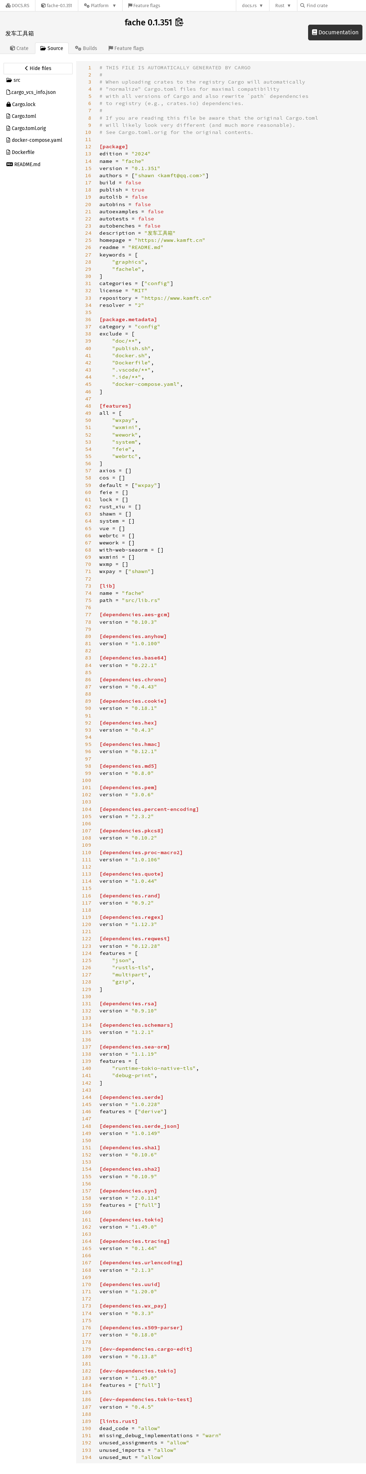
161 (87, 1219)
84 (88, 665)
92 (88, 722)
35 (88, 312)
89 (88, 701)
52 (88, 435)
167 (87, 1262)
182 (87, 1371)
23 (88, 226)
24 (88, 233)
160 (87, 1212)
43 (88, 370)
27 (88, 255)
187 (87, 1407)
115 (87, 888)
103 (87, 801)
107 (87, 830)
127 (87, 974)
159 (87, 1205)
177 (87, 1334)
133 (87, 1018)
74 (88, 593)
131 (87, 1003)
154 (87, 1169)
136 (87, 1039)
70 (88, 564)
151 (87, 1147)
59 (88, 485)
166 (87, 1255)
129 (87, 989)
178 (87, 1342)
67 (88, 542)
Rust (280, 5)
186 (87, 1399)
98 (88, 766)
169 (87, 1277)
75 (88, 600)
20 (88, 204)
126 (87, 967)
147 (87, 1118)
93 (88, 730)
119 (87, 917)
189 (87, 1421)
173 (87, 1306)
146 (87, 1111)
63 (88, 514)
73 (88, 586)
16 (88, 175)
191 (87, 1435)
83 (88, 657)
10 (88, 132)
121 (87, 931)
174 (87, 1313)
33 (88, 298)
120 (87, 924)
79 (88, 629)
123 (87, 946)
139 (87, 1061)
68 (88, 550)
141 (87, 1075)
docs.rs (249, 5)
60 (88, 492)
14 (88, 161)
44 (88, 377)
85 (88, 672)
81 (88, 643)
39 (88, 341)
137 (87, 1047)
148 (87, 1126)
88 (88, 694)
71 (88, 571)
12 (88, 146)
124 (87, 953)
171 (87, 1291)
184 (87, 1385)
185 (87, 1392)
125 (87, 960)
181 (87, 1363)
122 (87, 938)
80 (88, 636)
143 (87, 1090)
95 (88, 744)
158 (87, 1198)
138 (87, 1054)
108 (87, 838)
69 (88, 557)
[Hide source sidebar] (38, 68)
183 (87, 1378)
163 (87, 1234)
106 (87, 823)
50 (88, 420)
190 (87, 1428)
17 (88, 182)
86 (88, 679)
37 (88, 326)
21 (88, 211)
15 (88, 168)
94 (88, 737)
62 (88, 506)
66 (88, 535)
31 (88, 283)
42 (88, 362)
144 (87, 1097)
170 (87, 1284)
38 (88, 333)
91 (88, 715)
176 (87, 1327)
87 (88, 686)
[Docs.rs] (17, 5)
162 (87, 1227)
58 (88, 477)
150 (87, 1140)
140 (87, 1068)
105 (87, 816)
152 (87, 1154)
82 (88, 650)
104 (87, 809)
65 (88, 528)
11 (88, 139)
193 (87, 1450)
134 (87, 1025)
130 (87, 996)
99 (88, 773)
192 (87, 1442)
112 (87, 866)
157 (87, 1190)
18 (88, 189)
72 (88, 579)
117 (87, 903)
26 (88, 247)
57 (88, 470)
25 (88, 240)
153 (87, 1162)
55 (88, 456)
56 (88, 463)
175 (87, 1320)
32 (88, 290)
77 (88, 614)
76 (88, 607)
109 (87, 845)
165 (87, 1248)
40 (88, 348)
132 (87, 1010)
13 (88, 153)
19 (88, 197)
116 (87, 895)
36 (88, 319)
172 (87, 1298)
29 (88, 269)
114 (87, 881)
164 (87, 1241)
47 (88, 398)
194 (87, 1457)
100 (87, 780)
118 (87, 910)
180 (87, 1356)
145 (87, 1104)
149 (87, 1133)
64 (88, 521)
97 (88, 759)
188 (87, 1414)
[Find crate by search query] (336, 5)
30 (88, 276)
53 (88, 442)
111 (87, 859)
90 (88, 708)
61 (88, 499)
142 (87, 1083)
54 (88, 449)
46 (88, 391)
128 (87, 981)
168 (87, 1270)
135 (87, 1032)
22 (88, 218)
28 (88, 262)
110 (87, 852)
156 (87, 1183)
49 (88, 413)
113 (87, 874)
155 (87, 1176)
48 (88, 406)
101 (87, 787)
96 (88, 751)
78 (88, 622)
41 (88, 355)
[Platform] (100, 5)
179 (87, 1349)
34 (88, 305)
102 (87, 794)
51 (88, 427)
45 (88, 384)
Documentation (335, 32)
